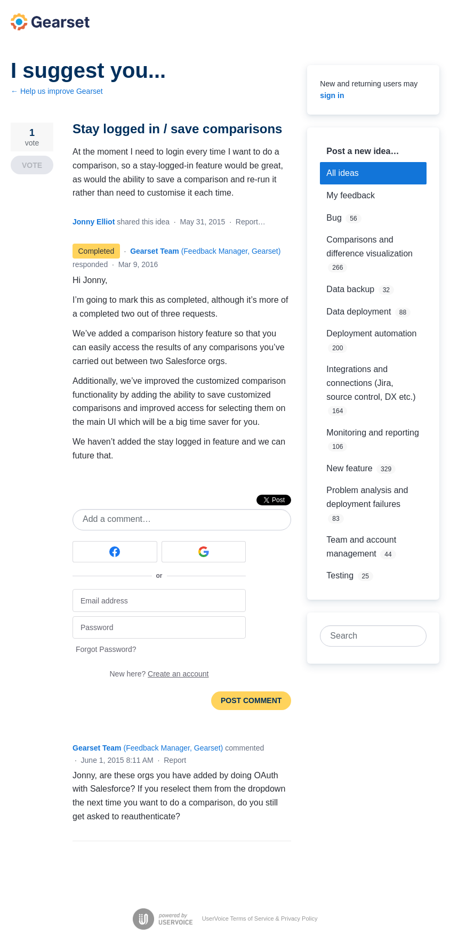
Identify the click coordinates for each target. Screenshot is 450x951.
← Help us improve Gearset (57, 91)
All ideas (342, 173)
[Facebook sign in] (115, 551)
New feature (349, 468)
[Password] (159, 627)
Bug (333, 217)
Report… (251, 221)
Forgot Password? (106, 649)
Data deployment (358, 311)
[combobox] (367, 636)
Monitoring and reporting (372, 432)
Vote (32, 165)
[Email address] (159, 600)
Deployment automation (371, 333)
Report (175, 760)
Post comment (251, 700)
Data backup (350, 289)
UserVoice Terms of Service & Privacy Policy (260, 918)
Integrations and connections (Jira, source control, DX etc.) (370, 383)
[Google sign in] (204, 551)
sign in (332, 95)
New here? (159, 674)
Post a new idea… (362, 151)
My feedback (350, 195)
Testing (339, 575)
